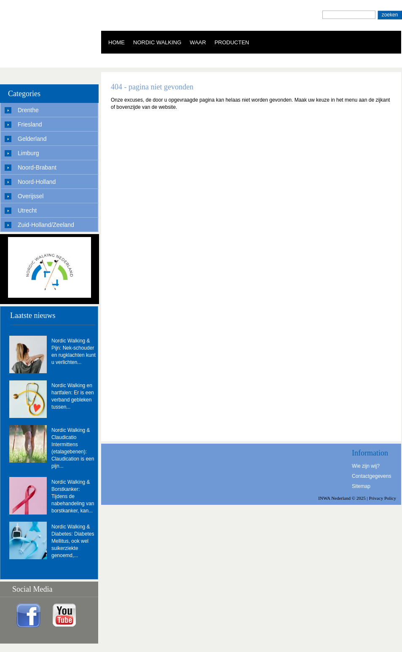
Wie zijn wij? (366, 466)
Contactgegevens (371, 476)
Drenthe (28, 110)
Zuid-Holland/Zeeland (46, 224)
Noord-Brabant (37, 167)
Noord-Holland (37, 181)
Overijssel (30, 196)
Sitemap (361, 486)
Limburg (28, 153)
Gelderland (32, 138)
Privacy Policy (382, 498)
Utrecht (27, 210)
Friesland (30, 124)
